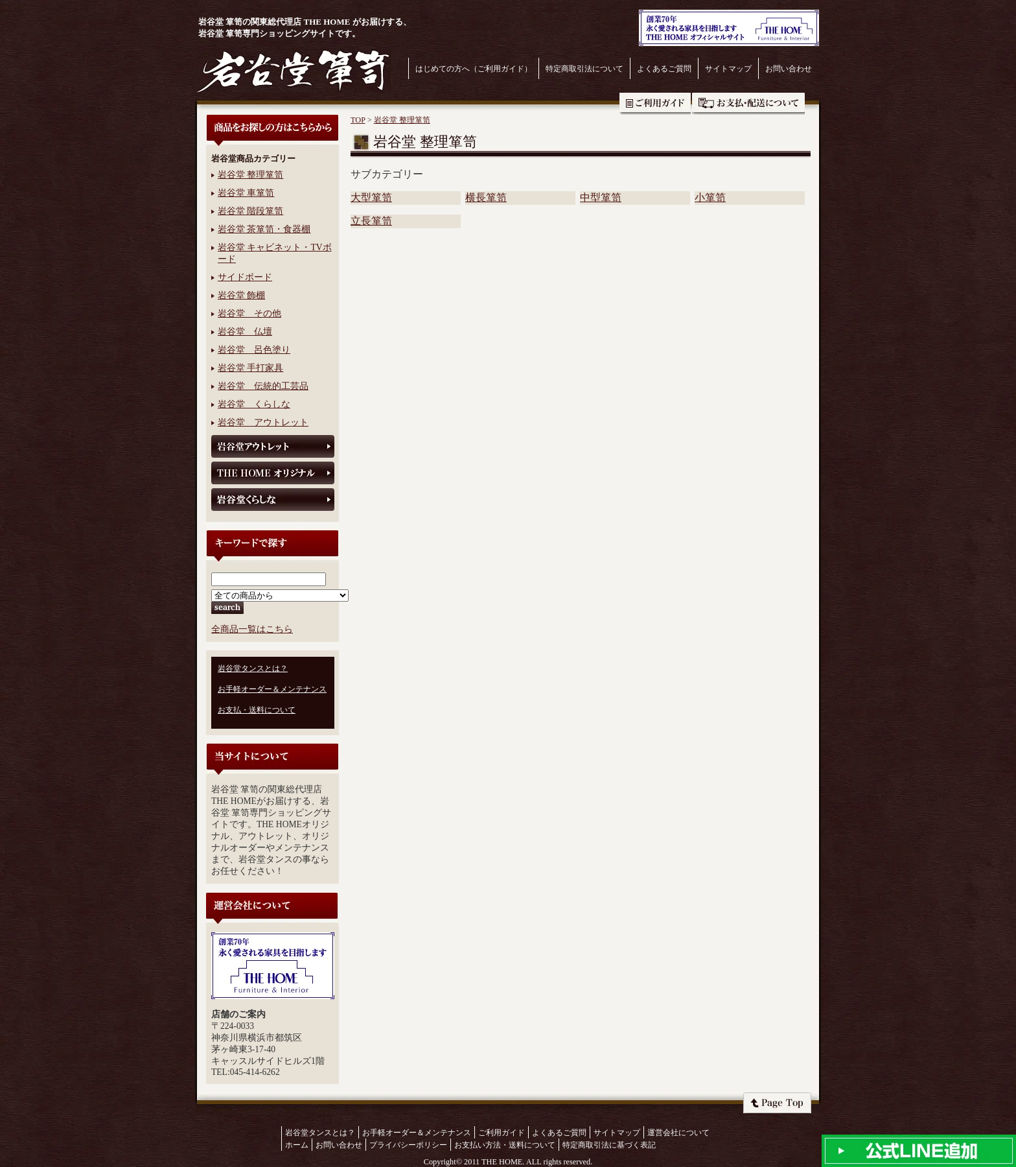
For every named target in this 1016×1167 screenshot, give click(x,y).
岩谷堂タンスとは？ (253, 668)
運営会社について (678, 1132)
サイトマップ (728, 68)
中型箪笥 (600, 197)
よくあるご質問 (664, 68)
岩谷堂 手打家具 (250, 368)
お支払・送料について (748, 104)
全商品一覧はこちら (252, 629)
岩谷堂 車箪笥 (246, 193)
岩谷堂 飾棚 (241, 295)
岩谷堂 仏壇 (245, 331)
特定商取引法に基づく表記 (609, 1144)
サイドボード (245, 277)
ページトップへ (777, 1102)
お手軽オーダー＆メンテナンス (272, 689)
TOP (358, 119)
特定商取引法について (584, 68)
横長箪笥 (486, 197)
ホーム (296, 1144)
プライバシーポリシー (408, 1144)
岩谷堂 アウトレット (263, 422)
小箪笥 (710, 197)
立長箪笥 (371, 220)
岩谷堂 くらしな (254, 404)
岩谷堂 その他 (249, 313)
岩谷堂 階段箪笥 (250, 211)
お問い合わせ (788, 68)
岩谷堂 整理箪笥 (250, 175)
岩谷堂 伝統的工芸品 (263, 386)
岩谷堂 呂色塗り (254, 350)
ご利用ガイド (655, 104)
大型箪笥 (371, 197)
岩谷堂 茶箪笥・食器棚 (264, 229)
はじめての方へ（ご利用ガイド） (473, 68)
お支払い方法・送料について (504, 1144)
